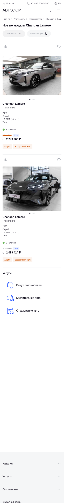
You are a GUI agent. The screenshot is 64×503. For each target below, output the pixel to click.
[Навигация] (58, 10)
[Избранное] (58, 46)
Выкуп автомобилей (24, 285)
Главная (6, 19)
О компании (32, 489)
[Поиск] (49, 10)
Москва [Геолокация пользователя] (8, 3)
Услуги (32, 476)
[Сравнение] (5, 46)
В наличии (9, 129)
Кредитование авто (23, 298)
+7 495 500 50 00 (40, 3)
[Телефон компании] (38, 3)
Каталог (32, 464)
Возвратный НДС (23, 146)
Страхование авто (22, 310)
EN (57, 3)
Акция (7, 146)
